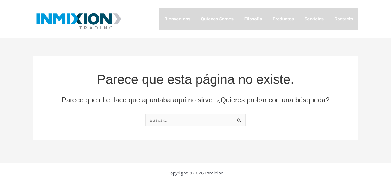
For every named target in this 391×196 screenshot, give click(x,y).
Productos (286, 19)
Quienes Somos (223, 19)
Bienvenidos (184, 19)
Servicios (316, 19)
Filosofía (258, 19)
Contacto (344, 19)
